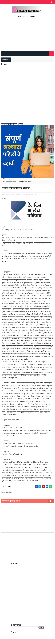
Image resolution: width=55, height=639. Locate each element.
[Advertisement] (27, 34)
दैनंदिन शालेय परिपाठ (11, 182)
